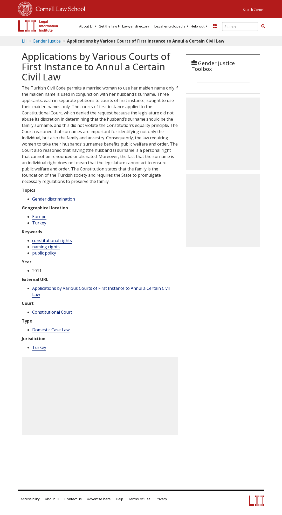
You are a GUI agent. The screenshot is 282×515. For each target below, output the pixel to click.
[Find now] (263, 26)
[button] (263, 26)
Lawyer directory (135, 26)
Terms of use (139, 499)
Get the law (108, 26)
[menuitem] (86, 26)
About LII (86, 26)
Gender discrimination (53, 199)
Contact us (73, 499)
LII (24, 41)
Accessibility (30, 499)
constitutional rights (52, 240)
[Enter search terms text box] (240, 26)
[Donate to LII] (215, 26)
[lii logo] (38, 26)
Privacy (161, 499)
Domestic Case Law (51, 330)
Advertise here (99, 499)
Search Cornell (253, 10)
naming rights (46, 247)
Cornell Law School (58, 8)
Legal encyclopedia (169, 26)
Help (119, 499)
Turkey (39, 223)
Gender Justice (47, 41)
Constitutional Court (52, 312)
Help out (197, 26)
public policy (44, 253)
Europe (39, 216)
